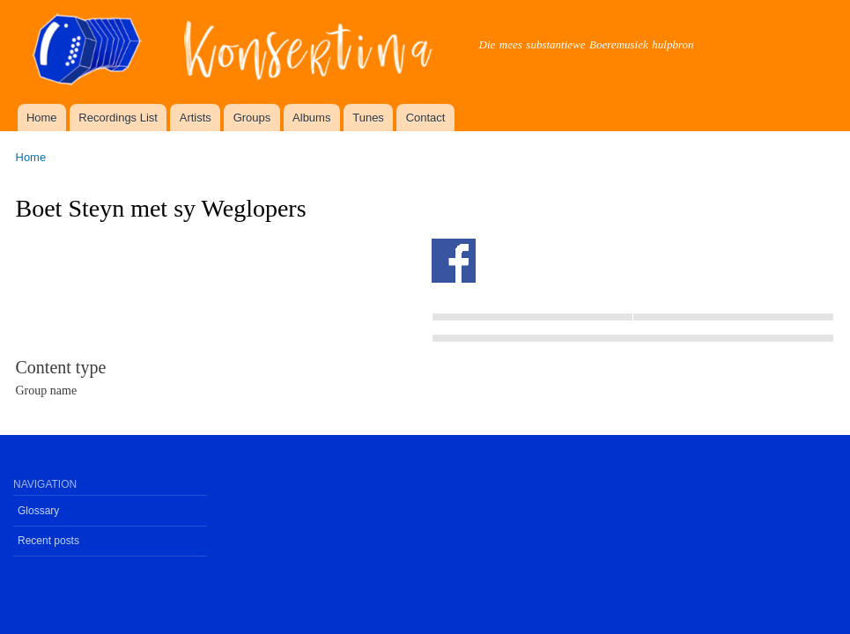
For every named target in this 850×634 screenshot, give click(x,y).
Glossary (38, 511)
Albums (311, 117)
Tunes (368, 117)
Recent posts (48, 540)
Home (41, 117)
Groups (252, 117)
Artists (195, 117)
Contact (426, 117)
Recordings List (118, 117)
